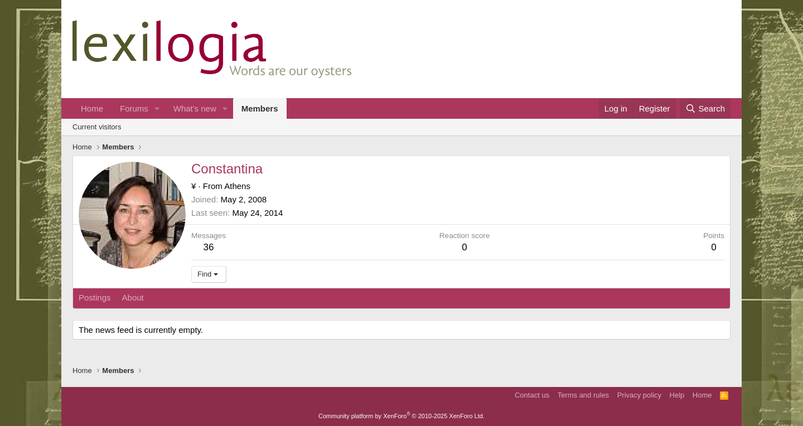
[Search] (705, 108)
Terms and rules (583, 395)
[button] (157, 108)
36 (209, 247)
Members (259, 108)
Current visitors (96, 127)
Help (677, 395)
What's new (194, 108)
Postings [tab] (95, 297)
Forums (134, 108)
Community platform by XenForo (401, 416)
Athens (237, 186)
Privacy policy (639, 395)
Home (92, 108)
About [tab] (133, 297)
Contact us (532, 395)
